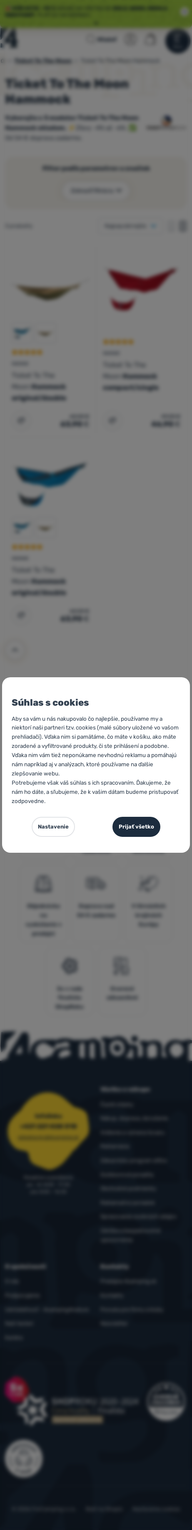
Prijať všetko (136, 826)
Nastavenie (53, 826)
